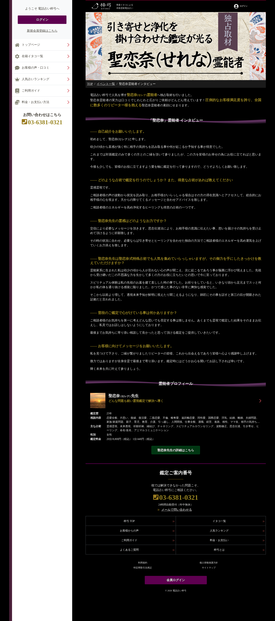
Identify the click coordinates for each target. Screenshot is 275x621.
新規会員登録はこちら (42, 30)
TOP (90, 83)
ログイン (42, 19)
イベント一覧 (106, 83)
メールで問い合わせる (176, 509)
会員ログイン (176, 580)
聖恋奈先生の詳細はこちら (175, 450)
